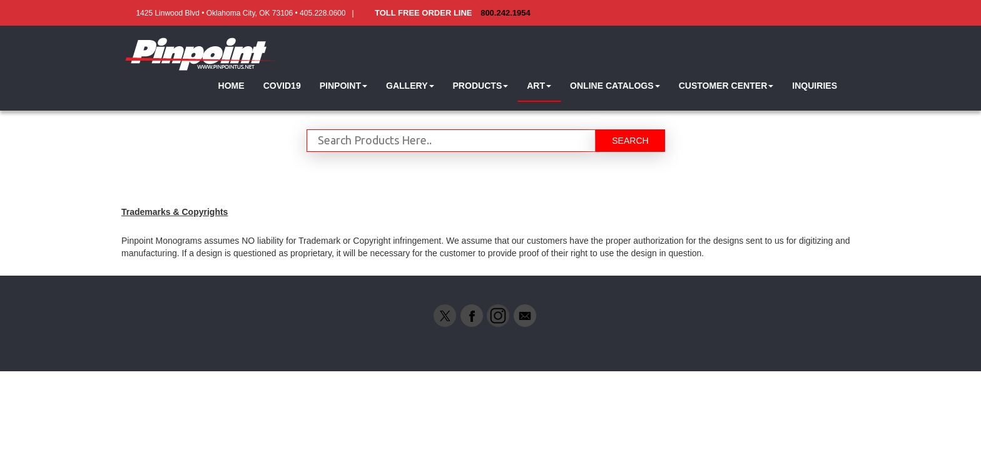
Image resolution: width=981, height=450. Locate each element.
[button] (343, 86)
